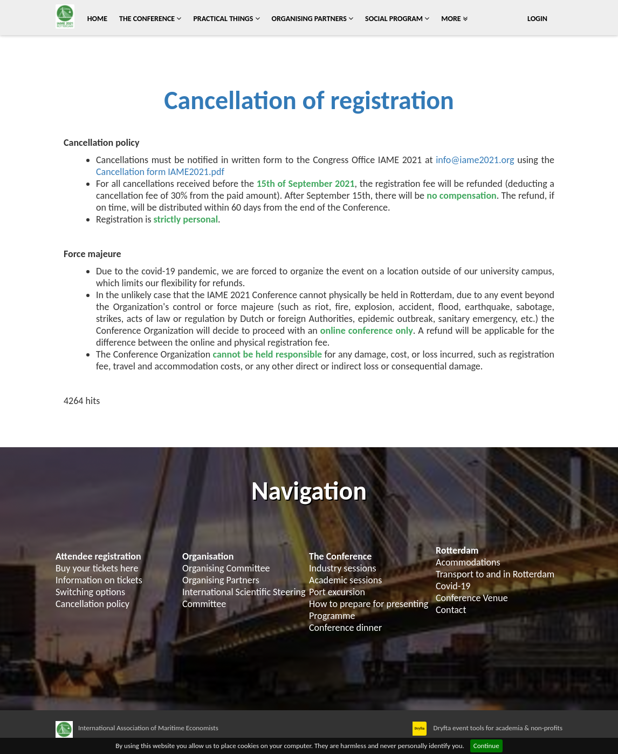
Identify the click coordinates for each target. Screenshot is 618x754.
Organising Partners (313, 18)
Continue (486, 746)
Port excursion (337, 592)
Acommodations (468, 562)
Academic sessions (345, 580)
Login (537, 18)
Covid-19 (453, 586)
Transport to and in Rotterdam (495, 574)
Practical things (226, 18)
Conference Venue (472, 598)
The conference (150, 18)
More (454, 18)
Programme (332, 616)
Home (97, 18)
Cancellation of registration (309, 100)
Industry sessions (342, 568)
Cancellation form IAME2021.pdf (160, 172)
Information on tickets (99, 580)
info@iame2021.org (475, 160)
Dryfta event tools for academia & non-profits (497, 728)
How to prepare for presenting (368, 604)
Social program (397, 18)
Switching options (90, 592)
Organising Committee (226, 568)
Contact (451, 610)
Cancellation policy (92, 604)
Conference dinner (345, 628)
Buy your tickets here (97, 568)
